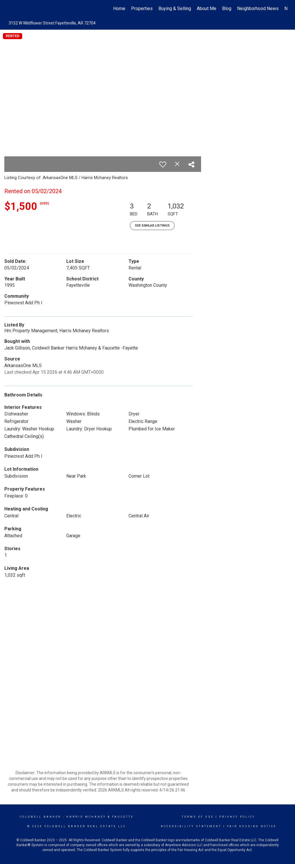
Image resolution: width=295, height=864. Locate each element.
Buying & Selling (174, 8)
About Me (206, 8)
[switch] (163, 164)
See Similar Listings (152, 225)
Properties (142, 8)
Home (119, 8)
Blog (226, 8)
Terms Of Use (198, 816)
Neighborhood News (258, 8)
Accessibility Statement (191, 826)
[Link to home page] (11, 8)
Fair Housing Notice (251, 826)
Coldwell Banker (40, 816)
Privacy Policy (237, 816)
